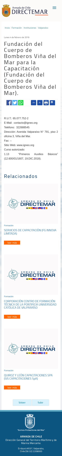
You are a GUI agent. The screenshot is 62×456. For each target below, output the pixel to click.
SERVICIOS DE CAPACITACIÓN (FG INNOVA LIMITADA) (30, 231)
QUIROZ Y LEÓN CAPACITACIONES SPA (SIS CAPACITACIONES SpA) (28, 376)
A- (40, 102)
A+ (34, 102)
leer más (12, 242)
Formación (17, 27)
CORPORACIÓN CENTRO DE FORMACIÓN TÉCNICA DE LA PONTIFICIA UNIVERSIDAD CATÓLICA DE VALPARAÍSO (30, 304)
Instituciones (30, 27)
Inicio (7, 27)
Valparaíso (43, 27)
